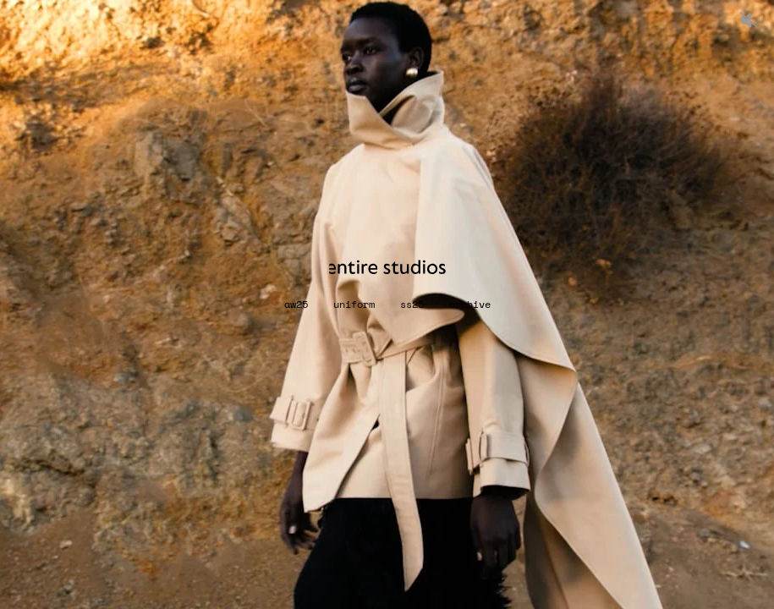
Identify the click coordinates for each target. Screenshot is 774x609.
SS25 (412, 304)
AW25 (296, 304)
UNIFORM (354, 304)
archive (470, 304)
